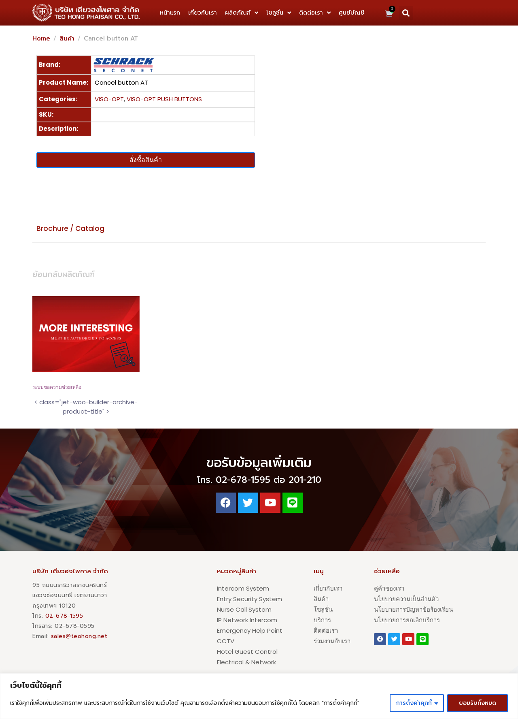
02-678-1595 (64, 616)
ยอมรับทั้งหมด (477, 703)
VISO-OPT (109, 99)
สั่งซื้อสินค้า (146, 159)
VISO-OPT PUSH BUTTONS (164, 99)
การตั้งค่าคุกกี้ (414, 703)
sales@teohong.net (79, 636)
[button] (406, 13)
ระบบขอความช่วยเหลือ (56, 387)
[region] (259, 696)
